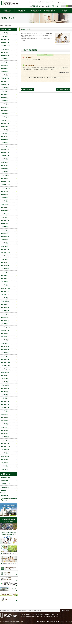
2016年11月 (6, 365)
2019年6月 (5, 268)
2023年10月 (5, 123)
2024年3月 (5, 107)
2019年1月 (5, 285)
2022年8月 (5, 159)
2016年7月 (5, 378)
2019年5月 (5, 272)
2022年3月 (5, 171)
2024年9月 (5, 87)
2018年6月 (5, 307)
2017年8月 (5, 336)
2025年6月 (5, 58)
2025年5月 (5, 62)
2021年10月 (6, 188)
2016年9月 (5, 372)
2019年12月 (5, 249)
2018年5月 (5, 310)
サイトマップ (50, 1)
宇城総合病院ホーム (4, 610)
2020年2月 (5, 243)
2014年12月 (5, 440)
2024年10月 (5, 84)
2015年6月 (5, 420)
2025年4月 (5, 65)
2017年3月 (5, 352)
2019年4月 (5, 275)
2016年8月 (5, 375)
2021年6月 (5, 197)
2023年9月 (5, 126)
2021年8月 (5, 191)
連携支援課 (3, 492)
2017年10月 (5, 330)
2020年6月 (5, 233)
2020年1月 (5, 246)
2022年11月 (5, 152)
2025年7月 (5, 55)
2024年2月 (5, 110)
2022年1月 (5, 178)
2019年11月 (6, 252)
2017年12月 (6, 327)
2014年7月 (5, 456)
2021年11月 (6, 184)
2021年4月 (5, 204)
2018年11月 (5, 291)
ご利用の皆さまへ (22, 610)
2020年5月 (5, 236)
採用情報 (39, 610)
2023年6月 (5, 136)
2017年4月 (5, 349)
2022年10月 (5, 155)
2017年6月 (5, 343)
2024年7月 (5, 94)
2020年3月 (5, 239)
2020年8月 (5, 226)
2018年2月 (5, 320)
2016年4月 (5, 388)
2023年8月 (5, 130)
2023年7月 (5, 133)
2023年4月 (5, 142)
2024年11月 (5, 81)
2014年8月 (5, 453)
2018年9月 (5, 298)
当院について (14, 610)
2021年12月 (6, 181)
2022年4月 (5, 168)
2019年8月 (5, 262)
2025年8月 (5, 52)
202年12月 (5, 466)
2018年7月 (5, 304)
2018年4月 (5, 314)
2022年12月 (5, 149)
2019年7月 (5, 265)
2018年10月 (5, 294)
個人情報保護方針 (42, 621)
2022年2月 (5, 175)
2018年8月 (5, 301)
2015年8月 (5, 414)
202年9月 (5, 469)
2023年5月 (5, 139)
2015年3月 (5, 430)
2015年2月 (5, 433)
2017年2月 (5, 356)
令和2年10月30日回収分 (64, 89)
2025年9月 (5, 49)
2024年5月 (5, 100)
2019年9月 (5, 259)
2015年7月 (5, 417)
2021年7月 (5, 194)
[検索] (63, 3)
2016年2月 (5, 394)
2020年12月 (5, 214)
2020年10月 (5, 220)
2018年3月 (5, 317)
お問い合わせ (42, 1)
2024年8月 (5, 91)
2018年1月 (5, 323)
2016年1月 (5, 398)
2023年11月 (5, 120)
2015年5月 (5, 424)
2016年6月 (5, 381)
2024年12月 (5, 78)
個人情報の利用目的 (52, 621)
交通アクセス (33, 1)
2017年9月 (5, 333)
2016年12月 (6, 362)
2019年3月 (5, 278)
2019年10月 (5, 256)
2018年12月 (6, 288)
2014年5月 (5, 462)
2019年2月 (5, 281)
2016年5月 (5, 385)
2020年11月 (5, 217)
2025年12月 (5, 39)
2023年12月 (5, 117)
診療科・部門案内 (32, 610)
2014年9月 (5, 449)
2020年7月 (5, 230)
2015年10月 (5, 407)
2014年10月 (6, 446)
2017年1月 (5, 359)
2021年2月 (5, 207)
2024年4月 (5, 104)
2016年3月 (5, 391)
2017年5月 (5, 346)
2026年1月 (5, 36)
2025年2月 (5, 71)
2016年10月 (6, 369)
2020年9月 (5, 223)
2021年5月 (5, 201)
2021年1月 (5, 210)
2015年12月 (5, 401)
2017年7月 (5, 340)
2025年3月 (5, 68)
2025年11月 (5, 42)
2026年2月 (5, 33)
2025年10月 (6, 45)
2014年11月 (5, 443)
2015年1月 (5, 436)
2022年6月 (5, 162)
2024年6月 (5, 97)
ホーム (1, 25)
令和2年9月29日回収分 (28, 89)
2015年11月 (5, 404)
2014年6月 (5, 459)
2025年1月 (5, 75)
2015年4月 (5, 427)
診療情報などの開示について (66, 621)
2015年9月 (5, 411)
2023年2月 (5, 146)
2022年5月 (5, 165)
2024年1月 (5, 113)
